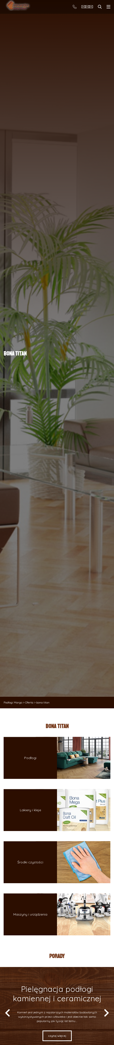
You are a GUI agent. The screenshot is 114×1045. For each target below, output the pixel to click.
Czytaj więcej (57, 1036)
